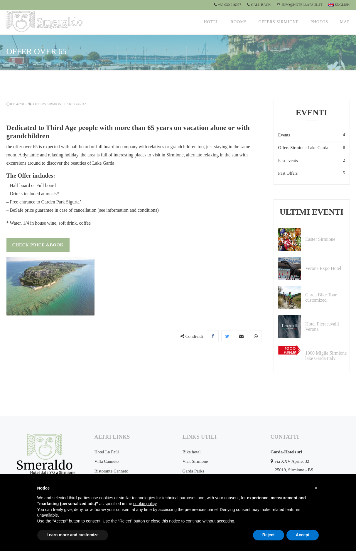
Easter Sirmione (320, 239)
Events (311, 135)
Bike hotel (192, 452)
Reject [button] (268, 534)
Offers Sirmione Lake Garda (60, 104)
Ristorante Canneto (111, 471)
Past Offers (311, 173)
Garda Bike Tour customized (321, 297)
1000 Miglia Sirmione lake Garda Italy (326, 355)
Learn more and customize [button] (73, 534)
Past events (311, 160)
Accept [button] (303, 534)
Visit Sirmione (195, 461)
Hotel (211, 22)
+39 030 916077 (227, 5)
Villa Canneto (107, 461)
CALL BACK (259, 5)
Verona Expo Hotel (323, 268)
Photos (319, 22)
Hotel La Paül (107, 452)
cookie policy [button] (144, 503)
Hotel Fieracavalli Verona (322, 326)
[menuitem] (338, 5)
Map (345, 22)
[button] (316, 488)
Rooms (239, 22)
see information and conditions (128, 209)
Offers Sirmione (278, 22)
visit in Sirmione (168, 154)
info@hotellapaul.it (300, 5)
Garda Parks (193, 471)
